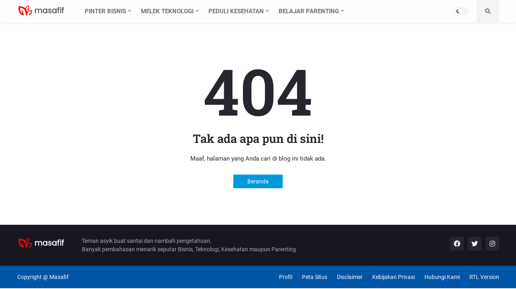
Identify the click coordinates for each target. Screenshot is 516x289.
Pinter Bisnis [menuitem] (105, 11)
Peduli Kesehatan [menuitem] (236, 11)
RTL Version (484, 277)
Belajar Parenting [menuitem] (309, 11)
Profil (285, 277)
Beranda (258, 181)
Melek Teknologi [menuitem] (167, 11)
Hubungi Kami (442, 277)
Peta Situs (314, 277)
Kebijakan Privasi (393, 277)
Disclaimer (350, 277)
